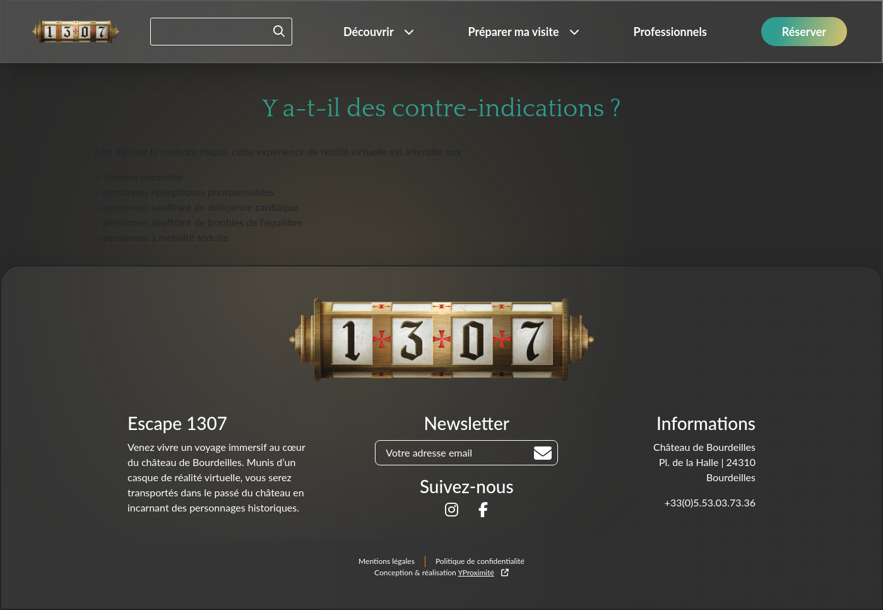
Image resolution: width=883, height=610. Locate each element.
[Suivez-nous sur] (451, 511)
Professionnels (669, 32)
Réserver (804, 32)
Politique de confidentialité (480, 561)
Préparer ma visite (513, 32)
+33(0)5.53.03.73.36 (710, 502)
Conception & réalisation (441, 572)
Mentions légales (387, 561)
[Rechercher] (543, 453)
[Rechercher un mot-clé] (221, 31)
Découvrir (368, 32)
